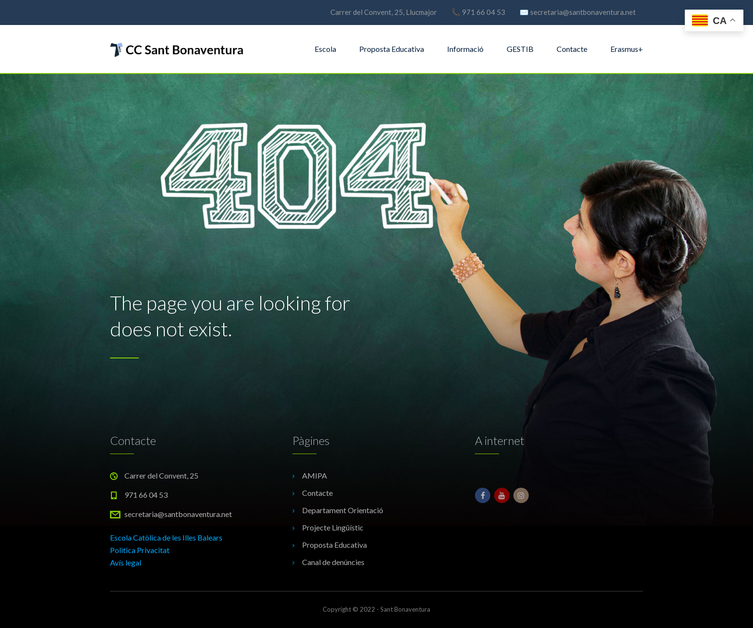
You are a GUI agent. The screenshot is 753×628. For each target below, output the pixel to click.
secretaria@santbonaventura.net (178, 513)
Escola (325, 48)
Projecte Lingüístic (333, 527)
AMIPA (314, 475)
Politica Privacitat (140, 549)
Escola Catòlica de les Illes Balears (166, 537)
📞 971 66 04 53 (478, 12)
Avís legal (125, 562)
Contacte (572, 48)
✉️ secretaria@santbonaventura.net (578, 12)
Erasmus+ (626, 48)
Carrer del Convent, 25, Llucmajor (383, 12)
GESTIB (520, 48)
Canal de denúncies (333, 561)
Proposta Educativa (391, 48)
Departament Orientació (342, 510)
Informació (465, 48)
